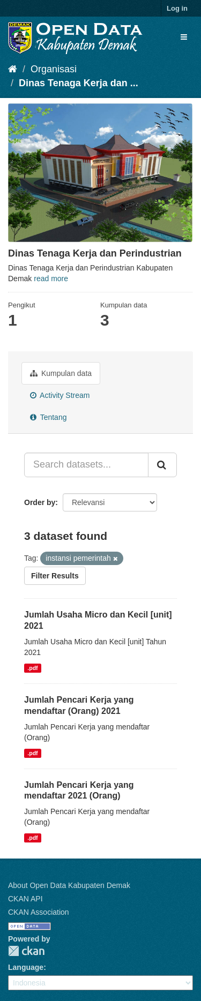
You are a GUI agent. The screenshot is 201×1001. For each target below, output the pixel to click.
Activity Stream (60, 395)
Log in (177, 8)
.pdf (32, 668)
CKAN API (25, 898)
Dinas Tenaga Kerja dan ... (78, 83)
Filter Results (55, 575)
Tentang (48, 417)
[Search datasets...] (86, 465)
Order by (39, 502)
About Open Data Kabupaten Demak (69, 885)
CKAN (26, 951)
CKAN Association (38, 912)
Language (25, 967)
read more (51, 278)
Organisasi (54, 69)
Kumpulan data (61, 373)
